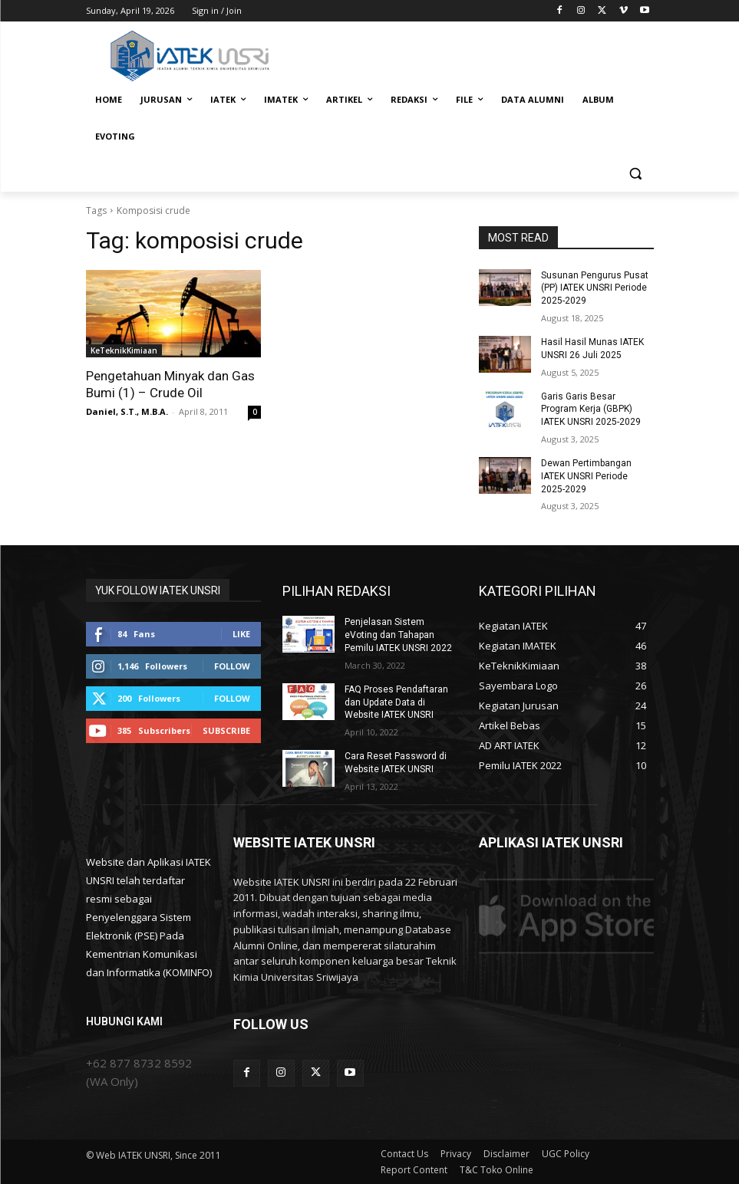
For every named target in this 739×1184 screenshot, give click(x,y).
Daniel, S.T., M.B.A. (127, 411)
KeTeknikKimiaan (124, 350)
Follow (232, 666)
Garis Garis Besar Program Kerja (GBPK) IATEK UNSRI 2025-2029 (591, 409)
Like (241, 634)
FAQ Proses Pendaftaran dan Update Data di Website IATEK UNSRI (396, 702)
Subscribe (226, 730)
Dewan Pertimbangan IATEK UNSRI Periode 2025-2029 (586, 476)
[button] (636, 174)
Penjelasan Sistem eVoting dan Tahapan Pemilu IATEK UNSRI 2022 (398, 635)
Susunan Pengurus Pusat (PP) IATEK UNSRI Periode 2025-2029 (594, 288)
